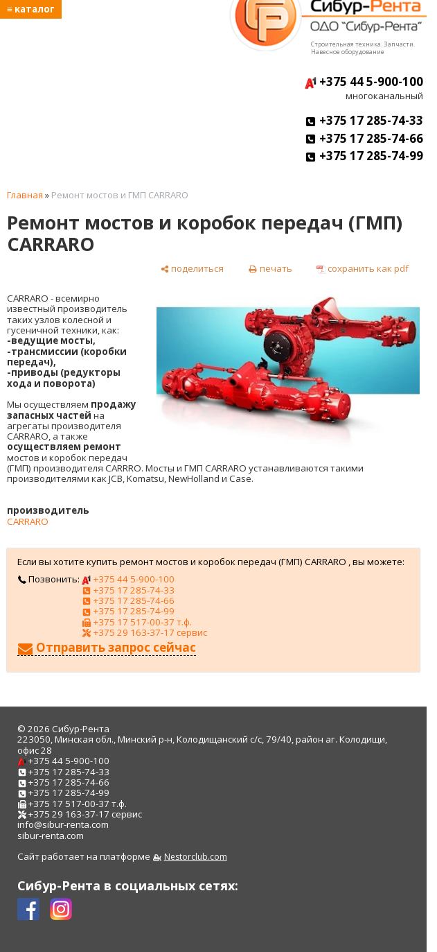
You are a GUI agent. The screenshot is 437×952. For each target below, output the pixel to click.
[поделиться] (192, 268)
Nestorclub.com (195, 857)
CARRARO (27, 521)
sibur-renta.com (50, 835)
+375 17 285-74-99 (364, 156)
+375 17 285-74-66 (364, 138)
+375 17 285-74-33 (364, 120)
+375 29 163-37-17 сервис (144, 632)
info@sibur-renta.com (63, 824)
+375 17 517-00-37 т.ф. (136, 622)
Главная (25, 195)
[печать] (270, 268)
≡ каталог (31, 9)
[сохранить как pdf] (362, 268)
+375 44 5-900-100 (364, 81)
